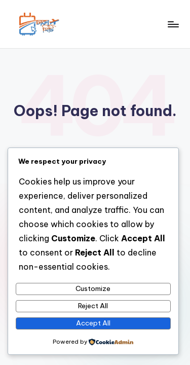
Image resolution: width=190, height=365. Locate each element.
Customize (92, 288)
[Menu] (173, 24)
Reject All (93, 305)
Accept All (93, 322)
